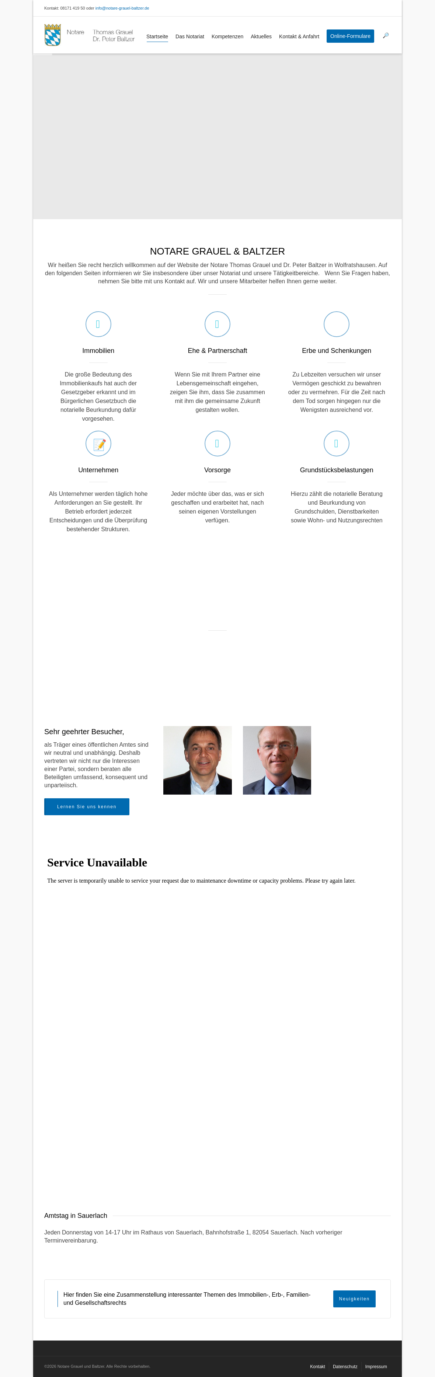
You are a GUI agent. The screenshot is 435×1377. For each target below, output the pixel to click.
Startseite (157, 38)
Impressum (376, 1366)
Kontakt (317, 1366)
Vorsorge (217, 470)
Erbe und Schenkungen (336, 350)
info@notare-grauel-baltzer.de (122, 8)
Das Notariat (189, 36)
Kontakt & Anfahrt (299, 36)
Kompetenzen (227, 36)
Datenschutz (345, 1366)
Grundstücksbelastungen (336, 470)
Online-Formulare (350, 36)
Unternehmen (98, 470)
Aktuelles (261, 36)
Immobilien (98, 350)
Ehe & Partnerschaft (217, 350)
